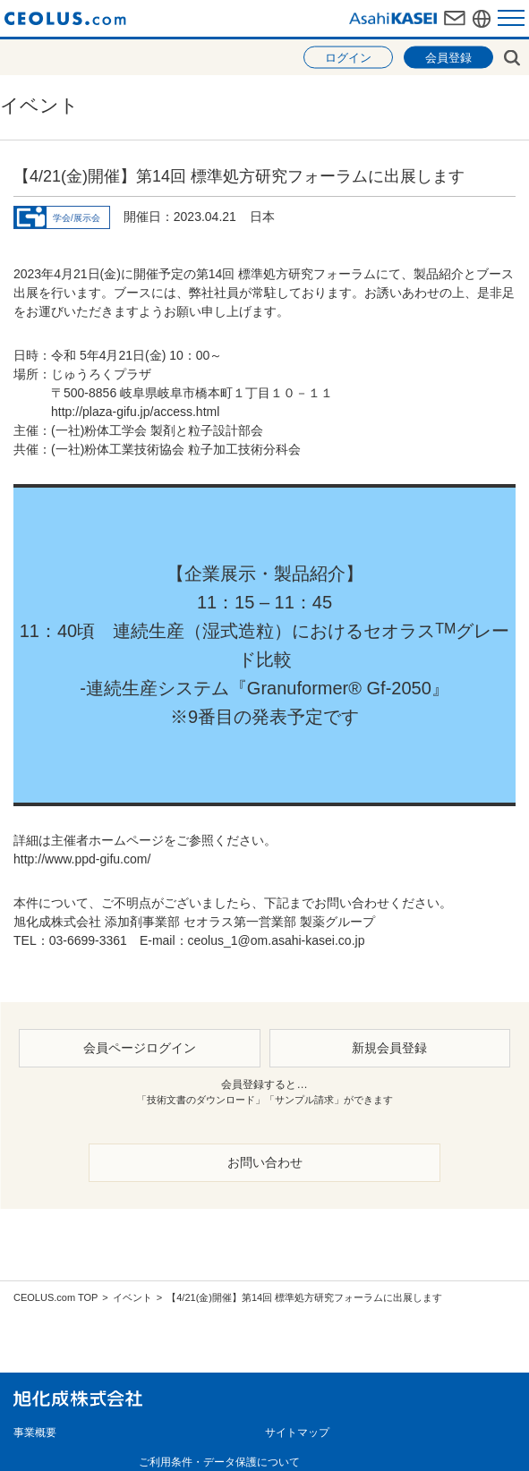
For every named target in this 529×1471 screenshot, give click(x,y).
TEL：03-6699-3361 (70, 940)
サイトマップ (297, 1432)
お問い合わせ (265, 1162)
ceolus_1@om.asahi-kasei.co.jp (276, 940)
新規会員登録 (389, 1048)
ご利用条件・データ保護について (219, 1462)
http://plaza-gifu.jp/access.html (135, 411)
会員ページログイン (139, 1048)
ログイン (348, 57)
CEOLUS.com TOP (55, 1297)
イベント (132, 1297)
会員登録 (448, 57)
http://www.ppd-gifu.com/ (81, 859)
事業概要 (34, 1432)
